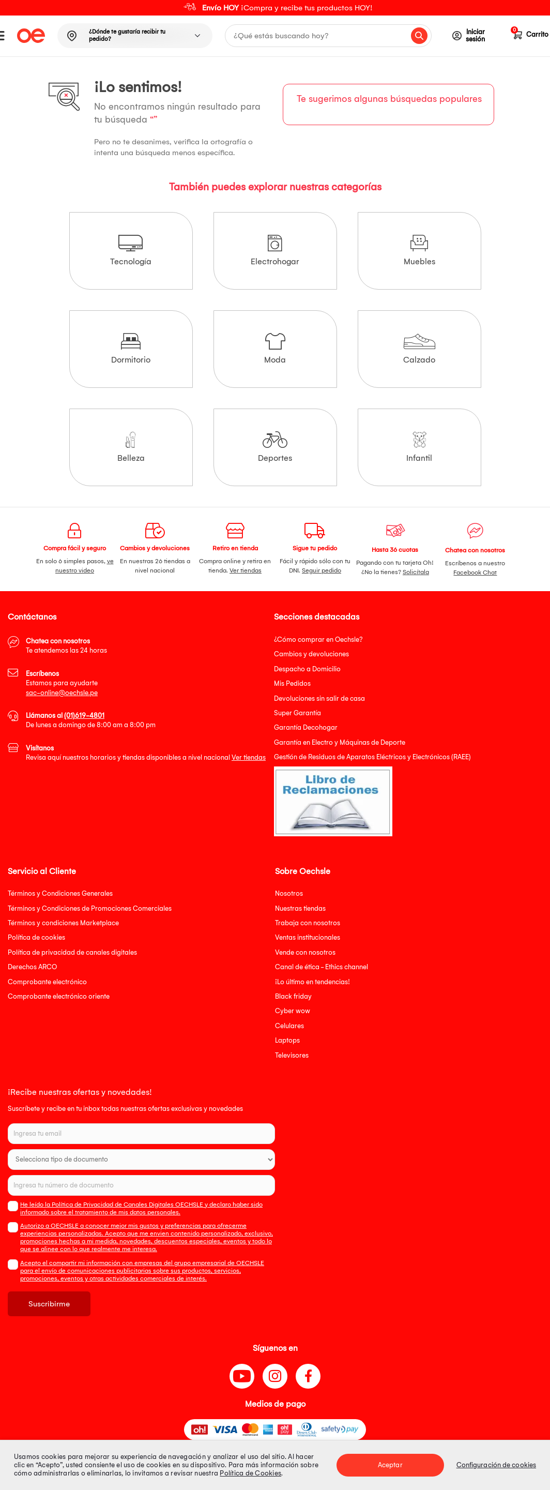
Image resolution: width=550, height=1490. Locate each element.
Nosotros (289, 893)
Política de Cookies (250, 1473)
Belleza (131, 447)
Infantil (419, 447)
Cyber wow (292, 1011)
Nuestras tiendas (300, 908)
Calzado (419, 349)
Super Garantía (297, 713)
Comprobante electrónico (47, 982)
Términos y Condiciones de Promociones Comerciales (90, 908)
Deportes (275, 447)
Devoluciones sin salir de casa (319, 698)
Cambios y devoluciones (311, 654)
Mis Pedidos (292, 683)
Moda (275, 349)
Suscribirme (49, 1303)
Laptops (287, 1040)
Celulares (289, 1026)
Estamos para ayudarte (62, 683)
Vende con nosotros (305, 952)
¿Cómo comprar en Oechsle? (318, 639)
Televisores (292, 1055)
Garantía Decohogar (306, 727)
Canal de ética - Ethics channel (321, 967)
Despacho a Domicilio (307, 669)
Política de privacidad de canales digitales (72, 952)
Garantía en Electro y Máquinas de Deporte (339, 742)
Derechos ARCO (32, 967)
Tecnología (130, 250)
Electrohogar (275, 250)
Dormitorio (130, 349)
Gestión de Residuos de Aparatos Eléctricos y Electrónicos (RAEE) (372, 757)
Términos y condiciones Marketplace (63, 923)
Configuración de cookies (496, 1465)
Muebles (419, 250)
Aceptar (390, 1465)
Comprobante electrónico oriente (59, 996)
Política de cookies (36, 937)
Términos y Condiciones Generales (60, 893)
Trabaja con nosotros (307, 923)
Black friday (293, 996)
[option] (275, 8)
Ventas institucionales (307, 937)
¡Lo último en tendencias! (312, 982)
